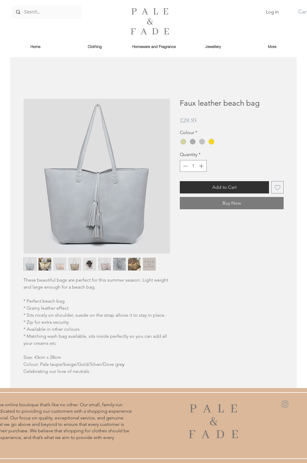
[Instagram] (284, 404)
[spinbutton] (193, 166)
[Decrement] (185, 166)
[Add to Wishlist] (277, 187)
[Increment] (202, 166)
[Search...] (46, 12)
